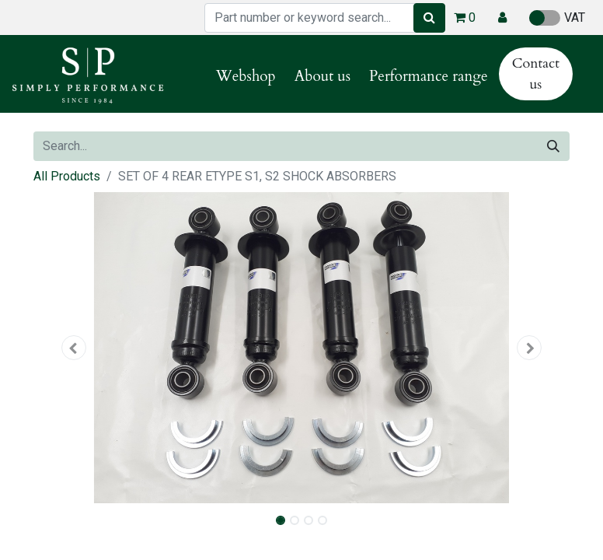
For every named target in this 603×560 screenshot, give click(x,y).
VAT (557, 18)
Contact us (535, 74)
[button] (502, 18)
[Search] (429, 18)
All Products (66, 176)
